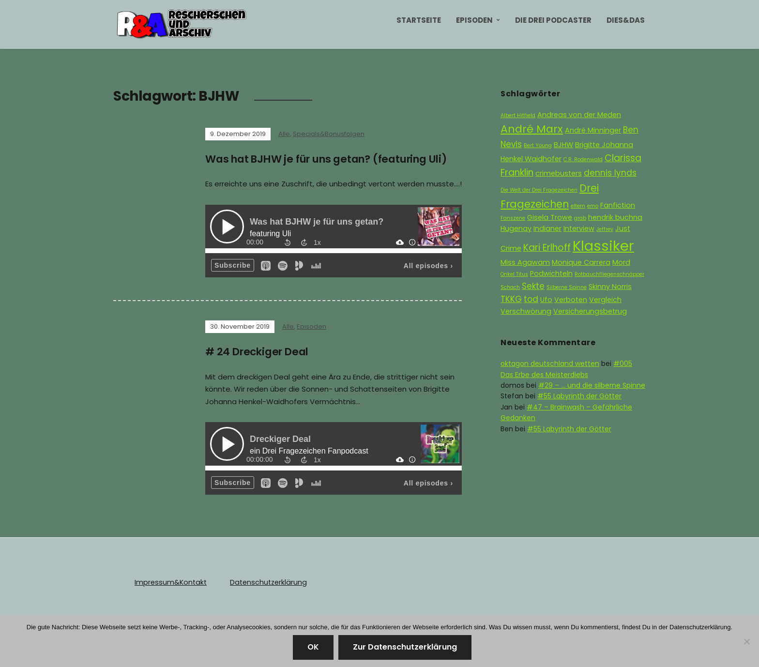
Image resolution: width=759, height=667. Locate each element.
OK (313, 646)
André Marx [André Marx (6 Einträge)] (532, 128)
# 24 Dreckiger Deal (259, 351)
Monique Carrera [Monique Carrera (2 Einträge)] (581, 262)
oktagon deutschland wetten (550, 363)
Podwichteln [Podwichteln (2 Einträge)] (551, 273)
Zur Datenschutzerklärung (405, 646)
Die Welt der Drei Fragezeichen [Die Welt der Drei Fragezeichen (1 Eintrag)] (539, 190)
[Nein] (747, 641)
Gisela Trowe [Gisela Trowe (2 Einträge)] (549, 217)
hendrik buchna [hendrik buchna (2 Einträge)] (615, 217)
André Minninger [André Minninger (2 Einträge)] (593, 130)
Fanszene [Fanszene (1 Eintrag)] (513, 218)
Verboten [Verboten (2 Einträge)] (570, 299)
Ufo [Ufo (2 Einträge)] (546, 299)
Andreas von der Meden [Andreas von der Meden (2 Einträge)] (579, 115)
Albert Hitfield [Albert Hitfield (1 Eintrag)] (518, 115)
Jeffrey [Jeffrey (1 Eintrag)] (604, 229)
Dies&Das (626, 20)
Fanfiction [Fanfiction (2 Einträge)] (617, 205)
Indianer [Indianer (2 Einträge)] (547, 228)
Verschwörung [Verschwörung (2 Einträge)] (526, 311)
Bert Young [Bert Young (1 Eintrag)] (538, 145)
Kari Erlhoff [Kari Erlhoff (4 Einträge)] (547, 247)
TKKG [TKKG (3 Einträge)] (511, 299)
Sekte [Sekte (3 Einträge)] (533, 286)
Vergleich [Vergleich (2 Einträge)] (605, 299)
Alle (284, 133)
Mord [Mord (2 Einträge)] (621, 262)
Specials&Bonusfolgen (328, 133)
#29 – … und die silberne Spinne (591, 385)
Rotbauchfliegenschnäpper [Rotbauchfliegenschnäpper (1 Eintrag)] (609, 274)
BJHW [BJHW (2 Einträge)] (563, 145)
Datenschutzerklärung (265, 582)
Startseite (418, 20)
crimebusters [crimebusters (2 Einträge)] (558, 173)
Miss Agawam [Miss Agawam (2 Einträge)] (525, 262)
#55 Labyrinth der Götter (579, 396)
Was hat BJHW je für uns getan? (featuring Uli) (333, 159)
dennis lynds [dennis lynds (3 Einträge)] (610, 173)
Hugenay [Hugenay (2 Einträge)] (516, 228)
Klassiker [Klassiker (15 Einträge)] (603, 246)
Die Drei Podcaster (553, 20)
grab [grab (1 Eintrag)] (580, 218)
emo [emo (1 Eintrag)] (592, 206)
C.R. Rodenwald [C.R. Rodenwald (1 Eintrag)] (583, 159)
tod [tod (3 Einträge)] (531, 299)
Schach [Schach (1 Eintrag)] (510, 287)
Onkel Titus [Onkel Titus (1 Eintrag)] (514, 274)
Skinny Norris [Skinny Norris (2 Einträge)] (610, 286)
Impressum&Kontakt (169, 582)
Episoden (474, 20)
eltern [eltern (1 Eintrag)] (578, 206)
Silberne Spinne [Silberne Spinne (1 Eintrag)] (566, 287)
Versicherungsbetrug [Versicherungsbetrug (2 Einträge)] (590, 311)
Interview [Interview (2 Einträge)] (578, 228)
